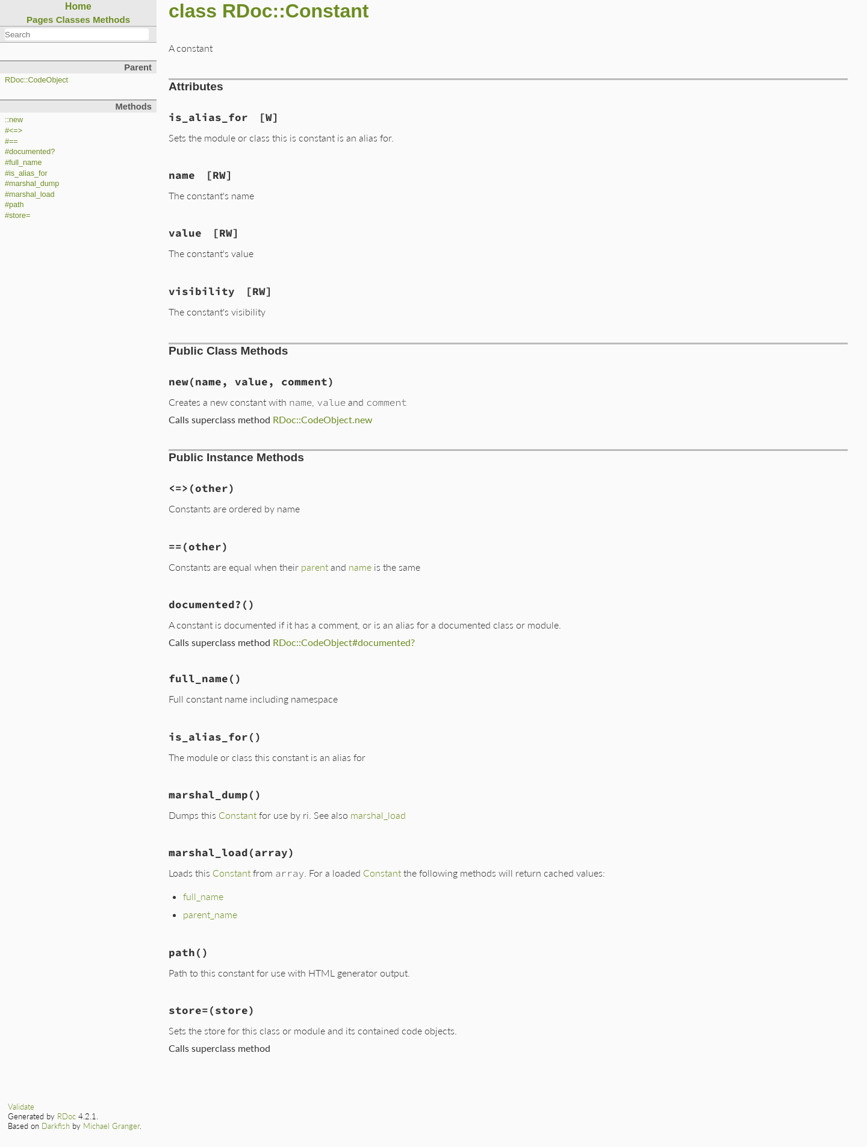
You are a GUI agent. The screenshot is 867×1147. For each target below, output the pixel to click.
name (360, 567)
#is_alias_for (26, 173)
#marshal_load (30, 194)
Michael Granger (111, 1126)
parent (314, 567)
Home (78, 6)
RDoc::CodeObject (36, 80)
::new (14, 120)
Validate (21, 1106)
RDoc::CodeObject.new (323, 419)
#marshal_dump (32, 183)
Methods (111, 19)
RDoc (66, 1116)
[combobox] (77, 34)
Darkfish (56, 1126)
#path (14, 204)
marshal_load (378, 815)
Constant (237, 815)
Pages (40, 19)
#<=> (13, 130)
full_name (203, 896)
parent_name (210, 914)
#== (11, 141)
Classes (73, 19)
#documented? (30, 152)
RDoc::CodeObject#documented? (344, 642)
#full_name (23, 162)
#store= (17, 215)
